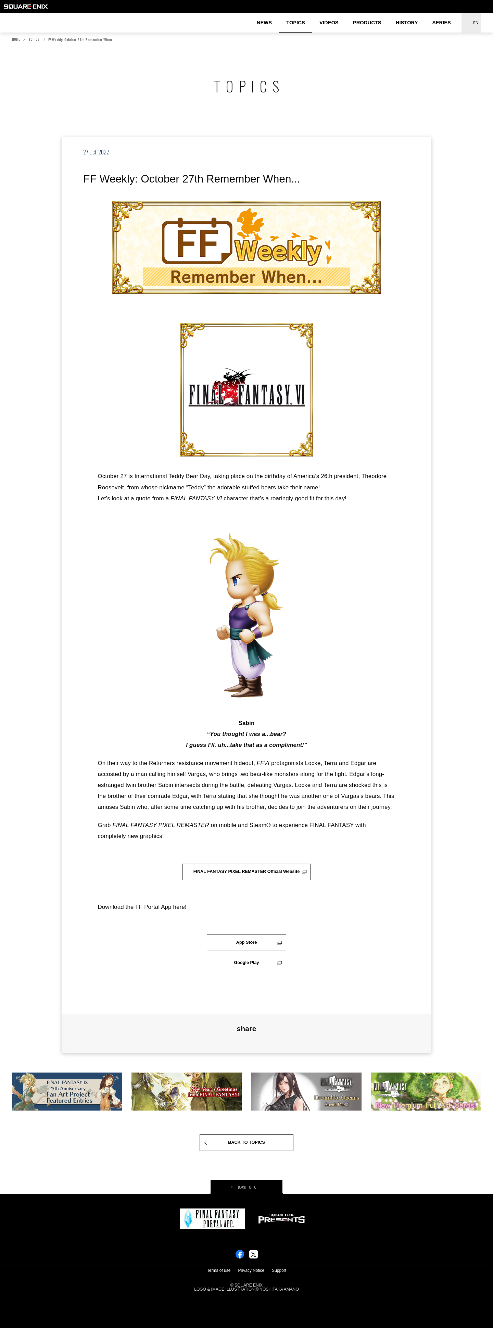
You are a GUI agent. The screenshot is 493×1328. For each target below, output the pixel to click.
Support (279, 1300)
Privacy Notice (251, 1300)
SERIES (441, 22)
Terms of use (219, 1300)
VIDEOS (329, 22)
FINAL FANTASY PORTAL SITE (14, 17)
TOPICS (295, 22)
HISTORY (407, 22)
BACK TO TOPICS (246, 1169)
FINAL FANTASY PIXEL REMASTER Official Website (246, 874)
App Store (247, 951)
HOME (16, 39)
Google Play (246, 984)
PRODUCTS (367, 22)
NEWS (264, 22)
